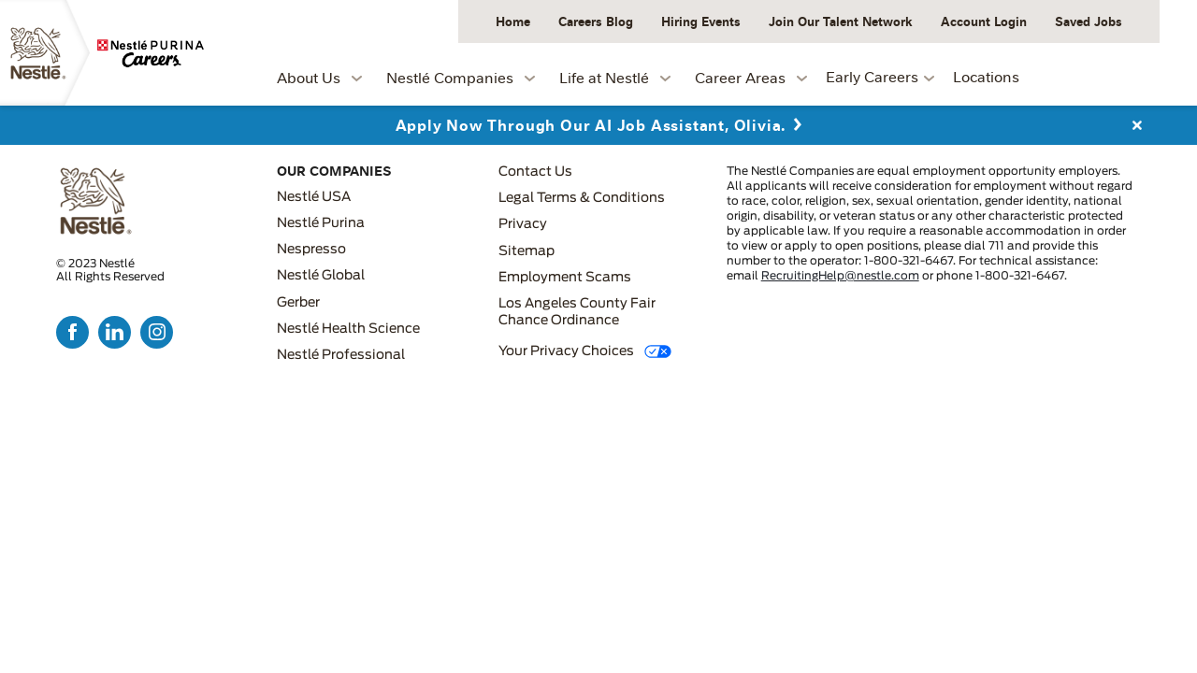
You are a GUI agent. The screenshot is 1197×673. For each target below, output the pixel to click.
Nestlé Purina (321, 223)
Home (513, 21)
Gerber (298, 302)
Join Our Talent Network (841, 21)
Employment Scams (564, 277)
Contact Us (535, 172)
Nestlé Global (321, 275)
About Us (308, 77)
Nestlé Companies (449, 77)
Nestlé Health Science (348, 329)
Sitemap (526, 251)
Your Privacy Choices (566, 351)
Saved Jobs (1088, 21)
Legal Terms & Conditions (581, 198)
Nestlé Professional (341, 355)
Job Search (1107, 74)
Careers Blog (595, 21)
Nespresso (311, 249)
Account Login (984, 21)
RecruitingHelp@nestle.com (840, 275)
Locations (986, 76)
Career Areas (740, 77)
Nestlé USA (314, 197)
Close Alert (1136, 125)
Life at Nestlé (604, 77)
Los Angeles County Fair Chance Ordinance (577, 312)
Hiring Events (701, 21)
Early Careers (872, 76)
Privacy (522, 224)
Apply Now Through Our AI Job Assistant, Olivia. (591, 125)
